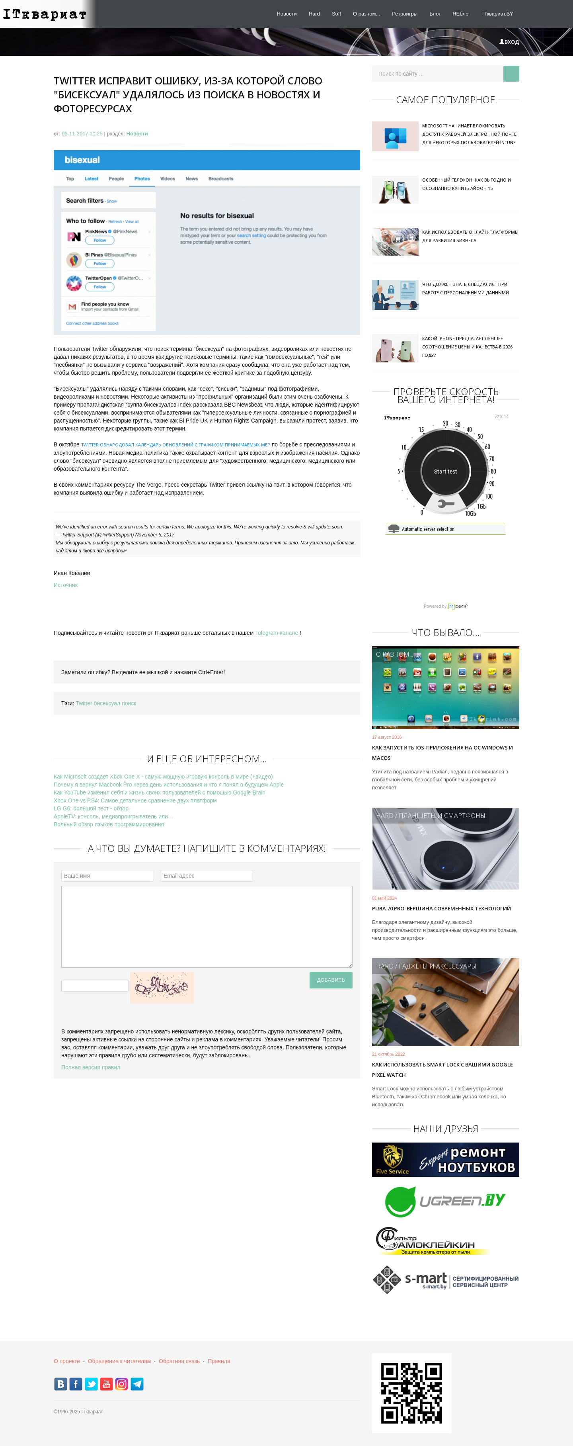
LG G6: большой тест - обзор (91, 808)
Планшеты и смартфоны (442, 815)
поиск (129, 703)
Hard (314, 14)
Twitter (84, 703)
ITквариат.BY (497, 14)
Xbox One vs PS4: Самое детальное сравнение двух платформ (135, 800)
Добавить (331, 980)
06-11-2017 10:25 (83, 134)
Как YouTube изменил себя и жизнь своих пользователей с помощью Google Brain (159, 792)
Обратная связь (179, 1361)
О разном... (366, 14)
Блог (434, 14)
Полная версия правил (90, 1067)
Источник (66, 585)
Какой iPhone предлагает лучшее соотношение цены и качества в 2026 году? (467, 346)
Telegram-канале (276, 633)
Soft (336, 14)
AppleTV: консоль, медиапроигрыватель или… (113, 816)
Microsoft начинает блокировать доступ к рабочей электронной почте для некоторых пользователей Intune (469, 134)
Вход (509, 41)
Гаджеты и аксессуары (437, 966)
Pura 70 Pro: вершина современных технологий (441, 908)
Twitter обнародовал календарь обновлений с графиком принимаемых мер (175, 445)
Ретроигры (404, 14)
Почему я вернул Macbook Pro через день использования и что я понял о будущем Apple (169, 784)
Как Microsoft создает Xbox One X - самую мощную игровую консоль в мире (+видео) (163, 776)
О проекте (67, 1361)
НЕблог (461, 14)
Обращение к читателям (119, 1361)
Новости (286, 14)
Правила (219, 1361)
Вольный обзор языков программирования (109, 824)
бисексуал (107, 703)
